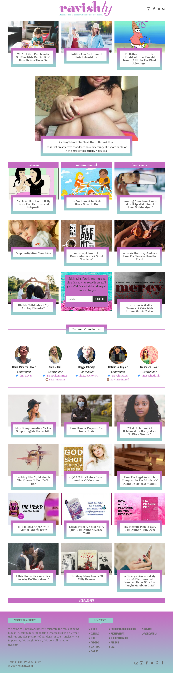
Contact (148, 629)
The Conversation (119, 638)
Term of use (15, 662)
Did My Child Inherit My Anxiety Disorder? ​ (33, 306)
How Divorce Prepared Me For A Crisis (86, 429)
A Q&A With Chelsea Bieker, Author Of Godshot (86, 479)
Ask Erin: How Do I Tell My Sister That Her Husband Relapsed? (33, 204)
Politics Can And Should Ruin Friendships (86, 55)
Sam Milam (55, 367)
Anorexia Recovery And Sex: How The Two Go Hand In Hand (139, 256)
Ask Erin (33, 165)
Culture (95, 633)
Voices (94, 629)
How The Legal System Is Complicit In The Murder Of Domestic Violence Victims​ (140, 480)
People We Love (117, 633)
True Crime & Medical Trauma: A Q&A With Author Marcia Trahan (140, 308)
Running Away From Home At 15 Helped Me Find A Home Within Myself (140, 204)
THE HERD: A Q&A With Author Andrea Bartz (33, 528)
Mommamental (86, 165)
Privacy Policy (32, 662)
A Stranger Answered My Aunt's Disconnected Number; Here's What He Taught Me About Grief (139, 580)
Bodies (94, 638)
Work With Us (150, 633)
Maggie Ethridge (86, 367)
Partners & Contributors (123, 629)
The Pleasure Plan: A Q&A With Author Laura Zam (139, 528)
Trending (95, 642)
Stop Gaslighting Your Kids (33, 253)
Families (94, 651)
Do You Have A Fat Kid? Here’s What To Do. (86, 202)
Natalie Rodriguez (118, 367)
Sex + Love (95, 646)
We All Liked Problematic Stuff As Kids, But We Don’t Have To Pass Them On (33, 57)
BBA (112, 646)
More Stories (86, 601)
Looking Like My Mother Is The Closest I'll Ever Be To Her (33, 480)
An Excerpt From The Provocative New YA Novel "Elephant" (86, 256)
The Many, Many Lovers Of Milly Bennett (86, 577)
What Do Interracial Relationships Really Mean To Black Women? (139, 431)
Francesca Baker (149, 367)
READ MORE (13, 645)
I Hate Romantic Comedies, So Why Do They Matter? (33, 577)
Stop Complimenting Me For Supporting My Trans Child (33, 429)
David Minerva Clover (24, 367)
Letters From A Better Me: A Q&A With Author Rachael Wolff (86, 530)
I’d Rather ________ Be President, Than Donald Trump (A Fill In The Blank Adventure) (140, 58)
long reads (139, 165)
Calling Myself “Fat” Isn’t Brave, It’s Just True (86, 142)
